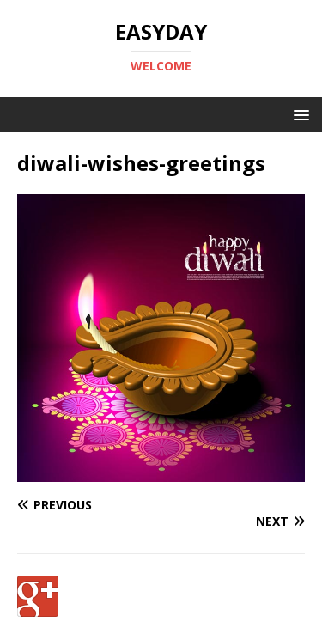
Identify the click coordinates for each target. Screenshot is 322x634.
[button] (298, 113)
